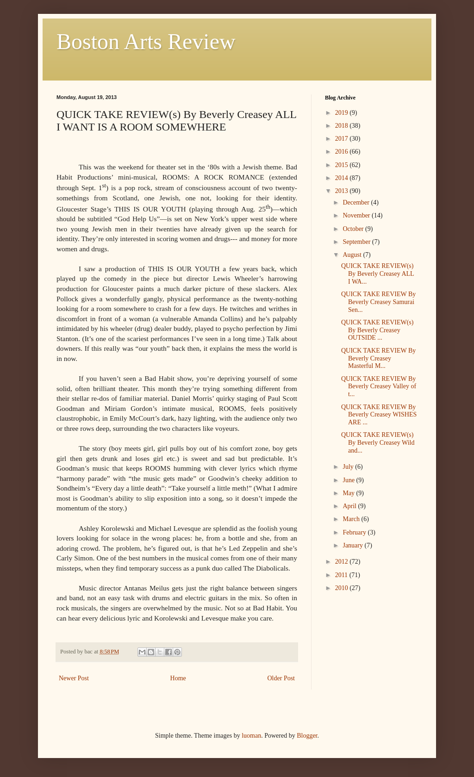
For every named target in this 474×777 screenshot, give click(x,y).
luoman (251, 735)
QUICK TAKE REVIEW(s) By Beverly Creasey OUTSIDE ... (377, 330)
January (353, 545)
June (349, 480)
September (357, 241)
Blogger (307, 735)
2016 (342, 151)
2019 (342, 112)
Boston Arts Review (146, 41)
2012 (342, 561)
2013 (342, 190)
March (352, 519)
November (357, 215)
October (354, 228)
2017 (342, 138)
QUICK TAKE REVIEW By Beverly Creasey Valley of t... (378, 386)
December (357, 202)
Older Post (281, 678)
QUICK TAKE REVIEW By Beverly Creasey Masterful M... (378, 358)
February (355, 532)
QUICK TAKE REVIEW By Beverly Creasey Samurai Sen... (378, 302)
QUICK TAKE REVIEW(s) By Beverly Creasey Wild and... (377, 442)
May (349, 493)
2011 (342, 575)
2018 (342, 125)
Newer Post (74, 678)
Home (178, 678)
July (349, 466)
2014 (342, 177)
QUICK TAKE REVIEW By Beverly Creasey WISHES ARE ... (379, 415)
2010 (342, 587)
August (353, 254)
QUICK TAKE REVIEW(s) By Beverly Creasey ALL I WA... (377, 273)
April (350, 506)
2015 (342, 165)
